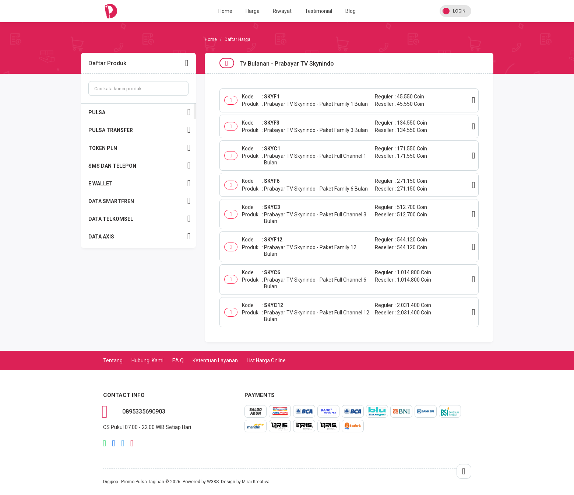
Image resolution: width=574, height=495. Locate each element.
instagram (132, 443)
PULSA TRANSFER (139, 130)
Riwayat (282, 11)
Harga (253, 11)
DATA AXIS (139, 236)
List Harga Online (266, 360)
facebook (113, 443)
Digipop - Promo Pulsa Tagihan (133, 481)
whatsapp (104, 443)
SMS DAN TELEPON (139, 165)
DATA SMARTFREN (139, 201)
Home (225, 11)
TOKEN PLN (139, 148)
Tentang (113, 360)
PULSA (139, 112)
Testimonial (318, 11)
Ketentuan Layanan (215, 360)
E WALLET (139, 183)
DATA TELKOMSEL (139, 218)
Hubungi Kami (147, 360)
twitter (122, 443)
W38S (213, 481)
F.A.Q (178, 360)
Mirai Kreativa (256, 481)
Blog (350, 11)
